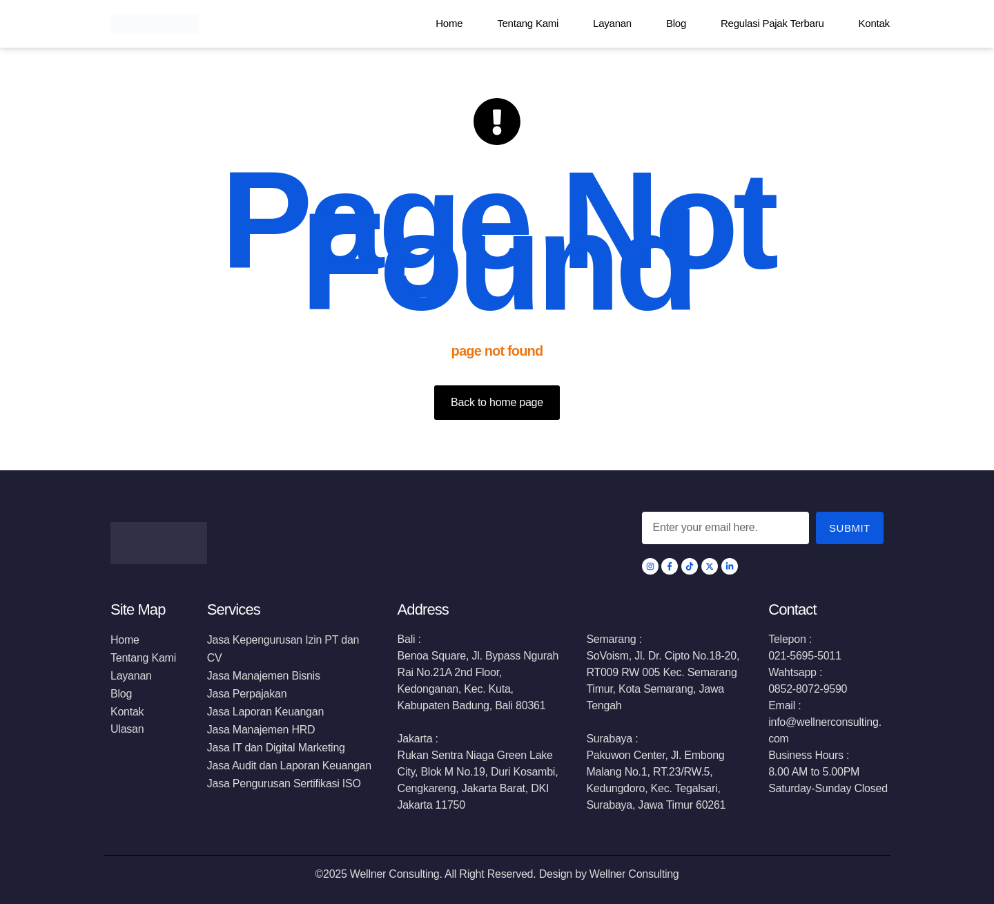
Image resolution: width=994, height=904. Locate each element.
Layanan (612, 23)
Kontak (874, 23)
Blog (676, 23)
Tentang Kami (527, 23)
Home (449, 23)
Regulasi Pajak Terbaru (772, 23)
